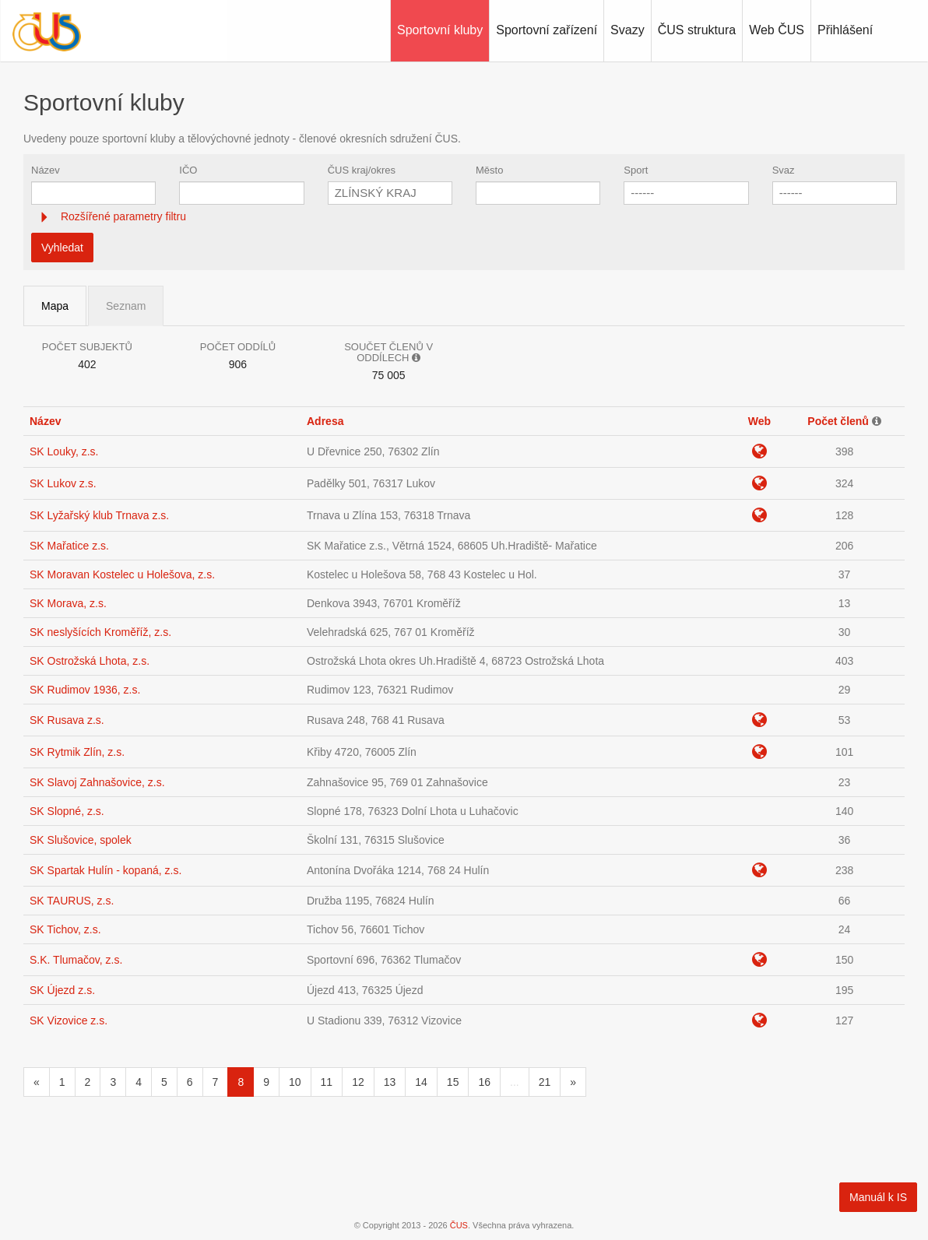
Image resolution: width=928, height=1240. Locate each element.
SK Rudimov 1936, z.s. (85, 689)
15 (453, 1082)
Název (45, 170)
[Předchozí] (36, 1082)
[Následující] (573, 1082)
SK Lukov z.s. (63, 483)
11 (327, 1082)
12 (358, 1082)
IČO (188, 170)
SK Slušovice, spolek (81, 840)
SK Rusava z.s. (67, 720)
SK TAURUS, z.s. (72, 900)
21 (545, 1082)
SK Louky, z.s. (64, 451)
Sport (636, 170)
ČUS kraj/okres (361, 170)
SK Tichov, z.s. (65, 929)
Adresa (325, 421)
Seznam (126, 306)
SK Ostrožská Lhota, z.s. (89, 661)
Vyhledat (62, 247)
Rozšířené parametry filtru (122, 216)
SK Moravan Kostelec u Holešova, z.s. (122, 574)
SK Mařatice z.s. (69, 545)
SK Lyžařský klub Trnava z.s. (99, 515)
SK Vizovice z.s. (68, 1020)
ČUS (459, 1225)
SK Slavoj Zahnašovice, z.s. (97, 782)
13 (390, 1082)
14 (421, 1082)
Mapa (55, 306)
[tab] (464, 217)
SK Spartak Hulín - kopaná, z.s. (105, 870)
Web (759, 421)
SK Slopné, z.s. (67, 811)
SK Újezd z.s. (62, 990)
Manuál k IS (878, 1197)
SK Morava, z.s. (68, 603)
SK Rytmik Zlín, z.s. (77, 752)
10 (295, 1082)
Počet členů (838, 421)
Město (489, 170)
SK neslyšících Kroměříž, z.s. (100, 632)
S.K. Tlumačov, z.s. (76, 960)
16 (484, 1082)
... (514, 1082)
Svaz (783, 170)
